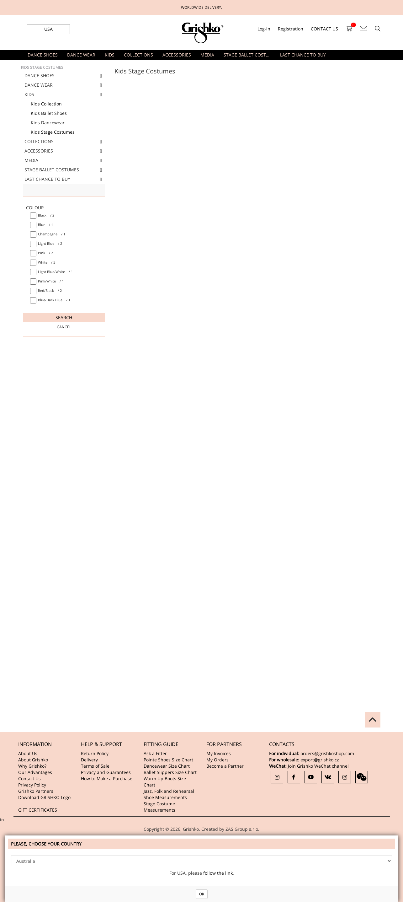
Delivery (89, 760)
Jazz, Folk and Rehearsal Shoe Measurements (169, 794)
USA (48, 29)
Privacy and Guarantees (106, 772)
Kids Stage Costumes (53, 132)
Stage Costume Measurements (159, 807)
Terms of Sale (95, 766)
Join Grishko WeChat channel (318, 766)
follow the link (218, 873)
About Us (27, 753)
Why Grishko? (32, 766)
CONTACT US (324, 29)
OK (201, 894)
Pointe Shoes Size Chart (168, 760)
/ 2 (46, 215)
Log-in (263, 29)
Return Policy (95, 753)
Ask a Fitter (155, 753)
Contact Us (29, 778)
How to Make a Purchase (106, 778)
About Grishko (33, 760)
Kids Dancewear (48, 123)
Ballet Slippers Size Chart (170, 772)
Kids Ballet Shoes (49, 113)
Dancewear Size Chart (167, 766)
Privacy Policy (32, 785)
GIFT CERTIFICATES (37, 810)
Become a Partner (225, 766)
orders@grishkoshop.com (327, 753)
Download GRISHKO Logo (44, 797)
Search (64, 317)
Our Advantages (35, 772)
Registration (290, 29)
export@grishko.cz (319, 760)
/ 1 (45, 224)
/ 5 (46, 262)
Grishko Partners (35, 791)
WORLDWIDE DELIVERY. (201, 7)
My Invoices (218, 753)
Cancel (64, 327)
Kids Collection (46, 104)
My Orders (217, 760)
